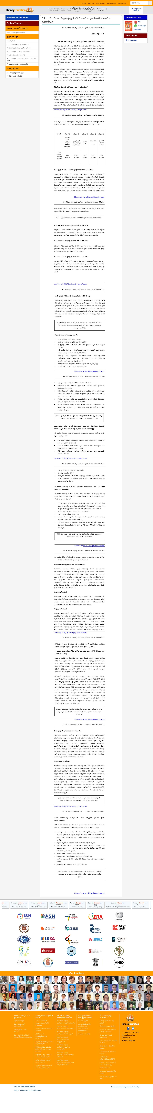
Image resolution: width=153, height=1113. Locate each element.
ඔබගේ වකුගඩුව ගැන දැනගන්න (54, 9)
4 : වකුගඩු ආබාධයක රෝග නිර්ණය (18, 51)
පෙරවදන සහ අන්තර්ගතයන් (16, 32)
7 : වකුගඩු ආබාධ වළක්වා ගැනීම (17, 64)
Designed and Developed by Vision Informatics (27, 1111)
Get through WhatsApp (140, 28)
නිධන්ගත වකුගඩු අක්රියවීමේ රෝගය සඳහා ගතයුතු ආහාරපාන (65, 1084)
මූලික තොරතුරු (19, 1042)
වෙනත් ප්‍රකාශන (111, 3)
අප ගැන (84, 3)
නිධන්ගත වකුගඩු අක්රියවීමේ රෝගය (78, 9)
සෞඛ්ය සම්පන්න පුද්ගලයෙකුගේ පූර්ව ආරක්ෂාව (42, 1044)
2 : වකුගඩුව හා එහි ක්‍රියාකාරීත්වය (18, 44)
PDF (139, 22)
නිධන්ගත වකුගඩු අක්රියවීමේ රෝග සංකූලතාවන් (63, 1061)
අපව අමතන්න (122, 3)
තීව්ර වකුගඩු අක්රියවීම (107, 1047)
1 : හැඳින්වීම (11, 41)
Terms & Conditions (28, 1108)
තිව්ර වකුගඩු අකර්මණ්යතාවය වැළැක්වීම (41, 1057)
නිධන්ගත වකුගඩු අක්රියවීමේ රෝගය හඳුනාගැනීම (63, 1068)
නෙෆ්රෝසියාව (105, 1089)
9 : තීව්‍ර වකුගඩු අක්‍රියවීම (14, 76)
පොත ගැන (91, 3)
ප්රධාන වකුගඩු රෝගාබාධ (102, 9)
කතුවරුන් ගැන (100, 3)
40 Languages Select (136, 9)
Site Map (17, 1108)
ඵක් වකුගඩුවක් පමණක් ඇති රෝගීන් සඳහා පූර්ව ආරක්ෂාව (43, 1070)
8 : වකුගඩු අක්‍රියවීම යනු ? (15, 72)
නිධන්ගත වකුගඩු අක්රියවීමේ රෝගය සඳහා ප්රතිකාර (65, 1076)
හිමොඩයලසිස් (83, 1042)
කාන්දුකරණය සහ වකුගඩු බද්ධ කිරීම (89, 9)
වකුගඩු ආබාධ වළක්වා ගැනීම (66, 9)
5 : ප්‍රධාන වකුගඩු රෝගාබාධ (16, 55)
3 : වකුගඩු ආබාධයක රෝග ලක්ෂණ (18, 48)
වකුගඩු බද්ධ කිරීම (84, 1055)
